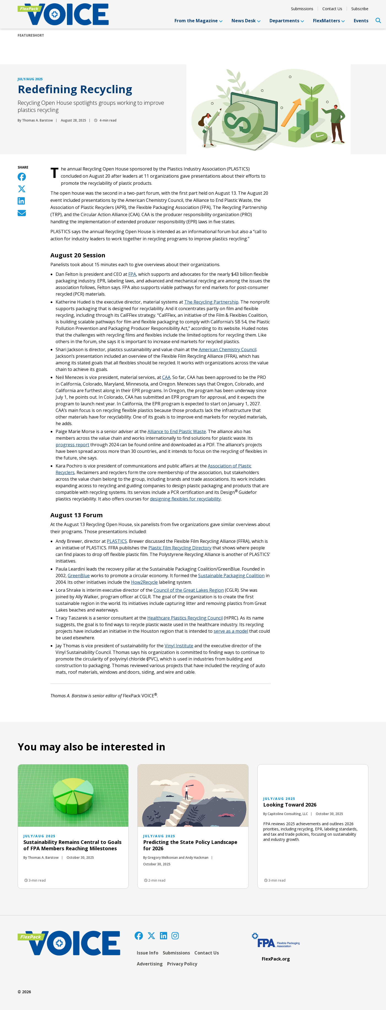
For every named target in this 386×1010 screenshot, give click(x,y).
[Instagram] (175, 935)
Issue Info (147, 953)
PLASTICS (117, 541)
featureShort (31, 35)
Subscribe (359, 8)
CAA (166, 377)
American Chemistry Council (227, 349)
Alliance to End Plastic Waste (177, 431)
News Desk (246, 21)
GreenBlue (79, 576)
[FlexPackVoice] (63, 14)
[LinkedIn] (163, 935)
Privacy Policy (182, 964)
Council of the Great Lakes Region (189, 590)
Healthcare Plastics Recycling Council (185, 618)
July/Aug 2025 (30, 79)
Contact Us (332, 8)
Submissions (302, 8)
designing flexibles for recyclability (185, 499)
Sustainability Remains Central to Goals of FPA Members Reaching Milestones (72, 845)
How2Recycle (144, 582)
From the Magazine (199, 21)
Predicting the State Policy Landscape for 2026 (190, 845)
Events (361, 21)
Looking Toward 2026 (289, 804)
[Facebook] (139, 935)
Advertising (150, 964)
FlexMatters (329, 21)
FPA (132, 274)
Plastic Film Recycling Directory (179, 548)
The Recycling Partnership (211, 302)
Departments (287, 21)
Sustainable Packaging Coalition (231, 576)
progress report (72, 445)
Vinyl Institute (179, 646)
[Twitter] (151, 935)
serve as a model (231, 631)
